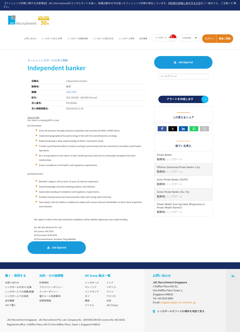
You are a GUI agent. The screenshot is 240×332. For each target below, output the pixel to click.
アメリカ (111, 296)
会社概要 (143, 38)
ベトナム (89, 305)
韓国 (87, 300)
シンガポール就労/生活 (103, 38)
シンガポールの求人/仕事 (18, 287)
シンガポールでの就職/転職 (19, 291)
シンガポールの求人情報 (53, 60)
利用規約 (44, 282)
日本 (108, 300)
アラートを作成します (180, 99)
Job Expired (56, 247)
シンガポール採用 (126, 38)
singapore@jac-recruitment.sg (178, 302)
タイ (87, 296)
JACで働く (10, 305)
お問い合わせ (30, 38)
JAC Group (112, 305)
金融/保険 (71, 92)
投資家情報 (45, 300)
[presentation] (183, 87)
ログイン (209, 38)
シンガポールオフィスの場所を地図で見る (180, 311)
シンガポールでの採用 (16, 296)
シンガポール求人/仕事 (51, 38)
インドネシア (92, 291)
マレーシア (90, 287)
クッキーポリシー (48, 291)
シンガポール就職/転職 (77, 38)
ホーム (32, 60)
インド (110, 282)
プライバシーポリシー (51, 287)
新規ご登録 (224, 38)
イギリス (111, 287)
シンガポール (92, 282)
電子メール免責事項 (49, 296)
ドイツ (110, 291)
